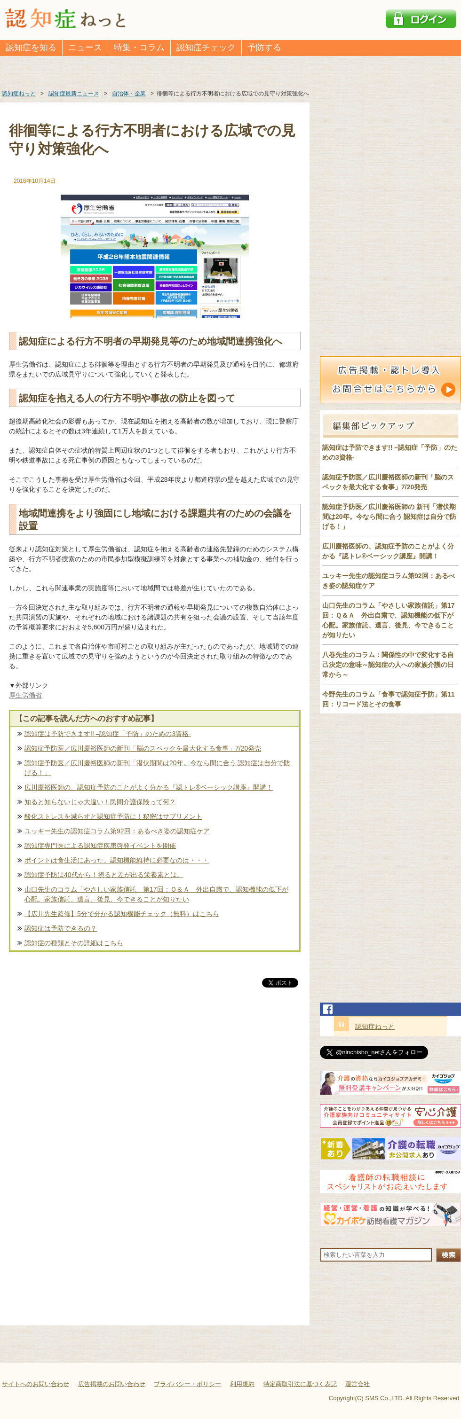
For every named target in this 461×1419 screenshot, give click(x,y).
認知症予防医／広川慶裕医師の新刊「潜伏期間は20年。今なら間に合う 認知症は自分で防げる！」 (157, 767)
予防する (264, 47)
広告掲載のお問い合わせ (111, 1384)
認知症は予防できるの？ (60, 928)
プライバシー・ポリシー (187, 1384)
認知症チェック (206, 47)
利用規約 (242, 1384)
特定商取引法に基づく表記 (300, 1384)
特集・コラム (139, 47)
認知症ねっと (375, 1026)
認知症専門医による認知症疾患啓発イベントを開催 (100, 845)
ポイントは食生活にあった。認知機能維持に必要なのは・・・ (116, 860)
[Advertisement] (155, 1087)
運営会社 (357, 1384)
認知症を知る (31, 47)
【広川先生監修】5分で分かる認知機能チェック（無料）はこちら (121, 913)
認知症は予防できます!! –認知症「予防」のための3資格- (107, 733)
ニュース (85, 47)
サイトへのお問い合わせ (35, 1384)
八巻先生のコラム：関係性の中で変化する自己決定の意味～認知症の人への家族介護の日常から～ (388, 664)
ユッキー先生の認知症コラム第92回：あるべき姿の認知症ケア (117, 831)
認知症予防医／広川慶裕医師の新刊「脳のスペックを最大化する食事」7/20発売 (142, 748)
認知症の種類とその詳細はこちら (73, 943)
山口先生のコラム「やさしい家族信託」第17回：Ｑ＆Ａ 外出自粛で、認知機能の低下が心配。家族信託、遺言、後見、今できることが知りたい (156, 894)
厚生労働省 (25, 695)
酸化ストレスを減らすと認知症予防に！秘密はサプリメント (113, 816)
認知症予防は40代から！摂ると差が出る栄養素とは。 (103, 874)
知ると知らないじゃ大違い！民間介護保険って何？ (100, 802)
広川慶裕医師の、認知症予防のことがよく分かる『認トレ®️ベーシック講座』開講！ (148, 787)
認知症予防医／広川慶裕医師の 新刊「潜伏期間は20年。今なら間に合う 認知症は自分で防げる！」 (389, 516)
